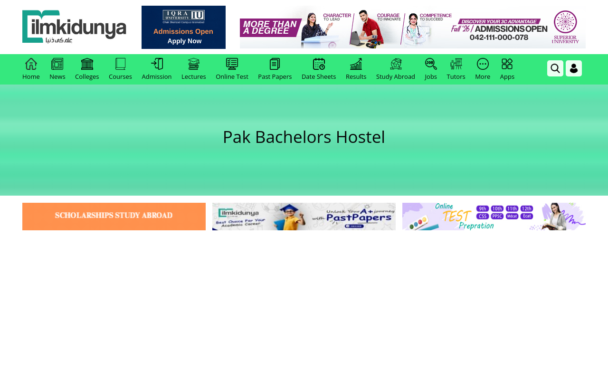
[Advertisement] (304, 303)
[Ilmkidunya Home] (74, 27)
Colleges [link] (87, 69)
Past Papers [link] (275, 69)
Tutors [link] (456, 69)
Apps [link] (507, 69)
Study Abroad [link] (395, 69)
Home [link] (31, 69)
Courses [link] (120, 69)
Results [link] (356, 69)
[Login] (574, 68)
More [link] (482, 69)
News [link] (57, 69)
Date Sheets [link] (319, 69)
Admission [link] (157, 69)
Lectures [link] (193, 69)
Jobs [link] (431, 69)
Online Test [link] (232, 69)
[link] (184, 27)
